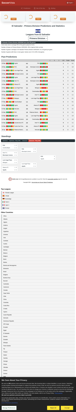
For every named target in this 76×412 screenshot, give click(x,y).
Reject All (53, 408)
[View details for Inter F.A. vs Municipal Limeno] (3, 81)
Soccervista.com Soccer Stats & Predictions (42, 182)
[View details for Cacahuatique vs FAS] (3, 102)
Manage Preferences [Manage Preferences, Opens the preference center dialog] (9, 408)
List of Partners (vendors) (10, 403)
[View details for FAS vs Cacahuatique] (3, 91)
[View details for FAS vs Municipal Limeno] (3, 67)
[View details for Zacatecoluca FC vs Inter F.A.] (3, 123)
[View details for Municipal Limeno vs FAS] (3, 74)
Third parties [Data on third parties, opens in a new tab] (58, 393)
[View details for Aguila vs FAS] (3, 63)
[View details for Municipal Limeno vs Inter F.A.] (3, 95)
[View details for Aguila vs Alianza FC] (3, 105)
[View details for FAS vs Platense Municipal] (3, 112)
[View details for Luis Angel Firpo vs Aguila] (3, 70)
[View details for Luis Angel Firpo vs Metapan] (3, 88)
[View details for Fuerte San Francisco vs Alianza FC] (3, 126)
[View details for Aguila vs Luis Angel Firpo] (3, 77)
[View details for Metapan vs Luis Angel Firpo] (3, 98)
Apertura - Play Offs (14, 140)
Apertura (5, 140)
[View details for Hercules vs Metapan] (3, 109)
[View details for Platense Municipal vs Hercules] (3, 130)
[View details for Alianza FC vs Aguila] (3, 84)
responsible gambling (53, 179)
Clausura (24, 140)
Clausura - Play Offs (34, 140)
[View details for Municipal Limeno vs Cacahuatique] (3, 119)
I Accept (66, 408)
